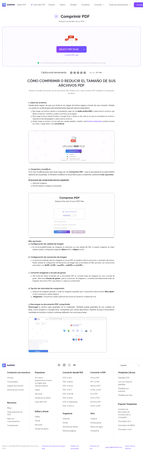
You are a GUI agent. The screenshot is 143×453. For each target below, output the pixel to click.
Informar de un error (15, 390)
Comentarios (12, 382)
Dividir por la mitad (42, 398)
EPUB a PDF (95, 402)
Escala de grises (41, 429)
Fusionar (66, 419)
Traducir (51, 5)
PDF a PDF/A (68, 406)
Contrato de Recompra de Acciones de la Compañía (124, 413)
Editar (37, 390)
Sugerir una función (15, 386)
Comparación (12, 425)
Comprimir (94, 431)
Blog (9, 408)
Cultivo (62, 5)
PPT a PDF (95, 382)
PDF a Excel (68, 386)
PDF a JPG (67, 378)
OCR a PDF (95, 398)
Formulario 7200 (125, 429)
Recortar (38, 394)
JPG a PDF (94, 378)
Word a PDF (95, 386)
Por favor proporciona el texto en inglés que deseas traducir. (43, 382)
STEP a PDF (95, 406)
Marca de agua (96, 427)
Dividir (65, 423)
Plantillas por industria (123, 389)
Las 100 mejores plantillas (125, 383)
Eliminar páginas (69, 431)
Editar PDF (21, 5)
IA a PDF (94, 394)
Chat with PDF (41, 402)
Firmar (37, 421)
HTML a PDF (95, 390)
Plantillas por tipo (125, 395)
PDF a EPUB (68, 394)
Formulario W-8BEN (126, 425)
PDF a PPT (67, 390)
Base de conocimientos (13, 420)
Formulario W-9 (124, 421)
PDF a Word (68, 382)
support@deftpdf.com (113, 447)
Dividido (73, 5)
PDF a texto (68, 398)
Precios (10, 378)
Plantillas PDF (124, 378)
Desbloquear (95, 423)
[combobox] (129, 365)
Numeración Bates (70, 427)
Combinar (85, 5)
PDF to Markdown (70, 402)
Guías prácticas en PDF (14, 413)
